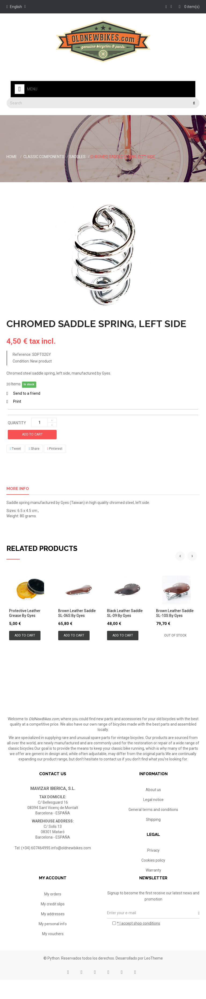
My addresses (53, 929)
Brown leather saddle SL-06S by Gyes (77, 613)
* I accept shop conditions (138, 938)
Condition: (21, 361)
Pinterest (54, 449)
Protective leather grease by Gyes (25, 613)
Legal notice (153, 799)
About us (153, 790)
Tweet (15, 449)
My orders (52, 909)
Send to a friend (26, 393)
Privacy (153, 854)
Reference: (22, 354)
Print (17, 401)
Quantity (17, 423)
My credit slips (53, 919)
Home (11, 157)
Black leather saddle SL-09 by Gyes (125, 613)
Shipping (153, 819)
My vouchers (53, 949)
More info (17, 488)
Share (34, 449)
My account (53, 893)
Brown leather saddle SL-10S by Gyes (175, 613)
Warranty (153, 874)
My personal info (53, 939)
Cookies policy (153, 864)
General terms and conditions (153, 809)
